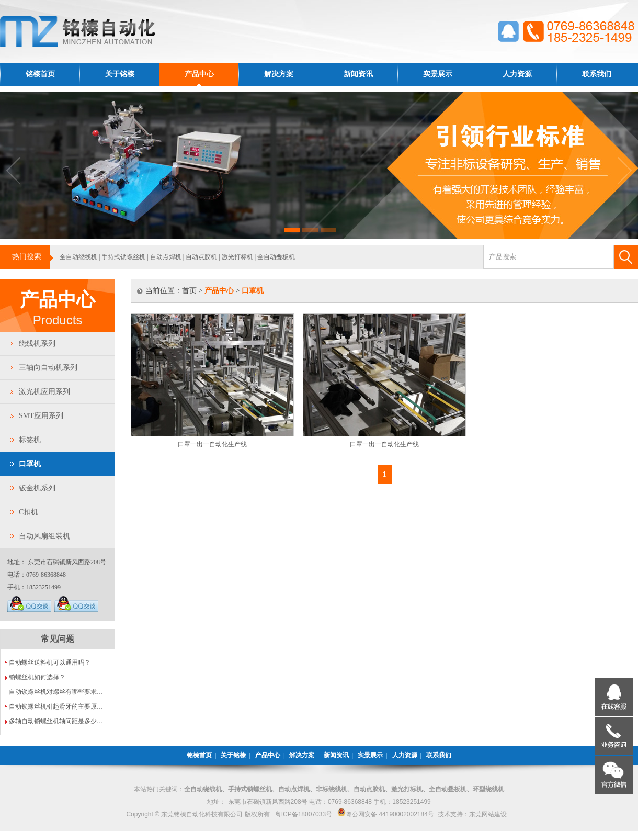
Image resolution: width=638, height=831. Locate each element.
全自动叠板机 (276, 257)
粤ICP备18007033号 (303, 814)
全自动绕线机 (78, 257)
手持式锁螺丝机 (123, 257)
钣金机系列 (37, 488)
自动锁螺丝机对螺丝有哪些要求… (56, 691)
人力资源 (517, 74)
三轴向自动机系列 (48, 368)
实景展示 (437, 74)
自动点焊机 (165, 257)
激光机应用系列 (44, 392)
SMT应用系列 (41, 416)
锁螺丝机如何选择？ (37, 677)
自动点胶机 (201, 257)
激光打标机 (237, 257)
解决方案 (278, 74)
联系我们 (596, 74)
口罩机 (30, 464)
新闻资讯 (358, 74)
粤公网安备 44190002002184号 (385, 814)
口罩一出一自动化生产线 (212, 444)
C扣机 (28, 512)
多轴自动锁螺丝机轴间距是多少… (56, 721)
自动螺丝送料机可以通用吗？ (49, 662)
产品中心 (199, 74)
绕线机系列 (37, 343)
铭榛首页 (40, 74)
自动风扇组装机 (44, 536)
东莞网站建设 (488, 814)
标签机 (30, 440)
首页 (189, 291)
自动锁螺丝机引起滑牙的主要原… (56, 706)
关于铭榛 (119, 74)
